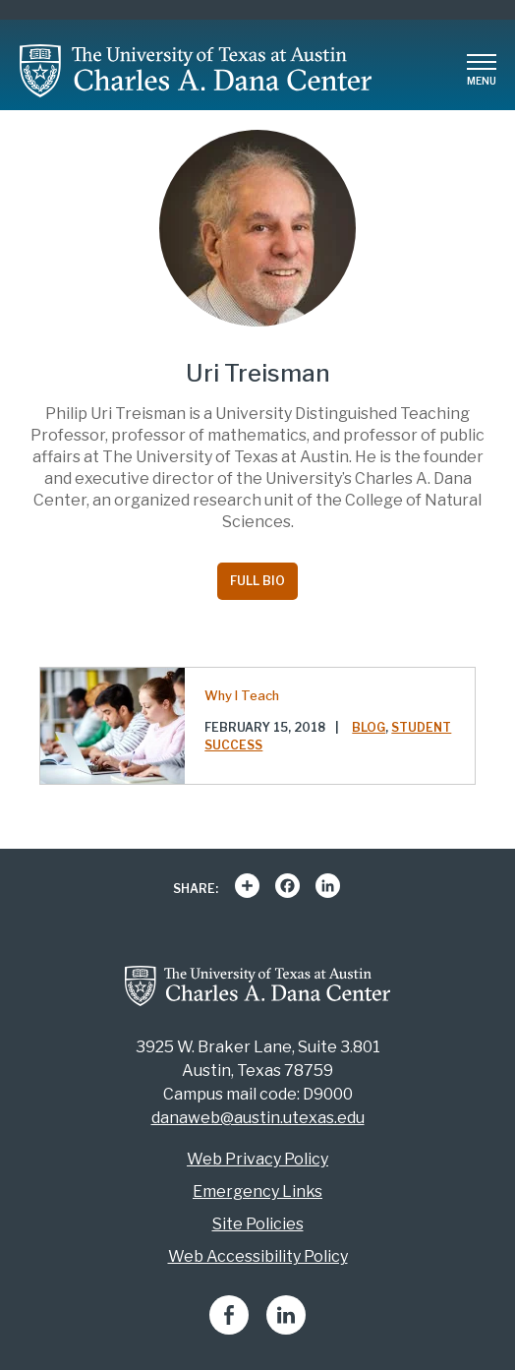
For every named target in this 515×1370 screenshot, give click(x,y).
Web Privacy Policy (257, 1159)
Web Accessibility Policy (258, 1256)
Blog (368, 727)
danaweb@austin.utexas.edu (258, 1117)
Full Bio (257, 580)
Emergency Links (257, 1191)
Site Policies (258, 1224)
